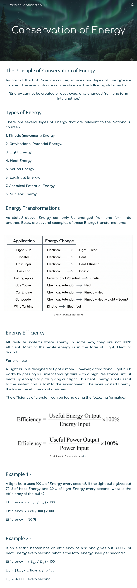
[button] (4, 5)
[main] (68, 30)
